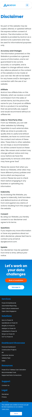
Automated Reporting (9, 306)
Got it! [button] (16, 413)
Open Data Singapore (9, 311)
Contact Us (5, 385)
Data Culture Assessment (10, 308)
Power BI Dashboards (9, 303)
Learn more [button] (5, 409)
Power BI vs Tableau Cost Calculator (14, 370)
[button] (27, 5)
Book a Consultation (16, 280)
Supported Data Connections (11, 375)
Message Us (16, 287)
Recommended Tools (9, 372)
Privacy (4, 397)
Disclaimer (5, 394)
